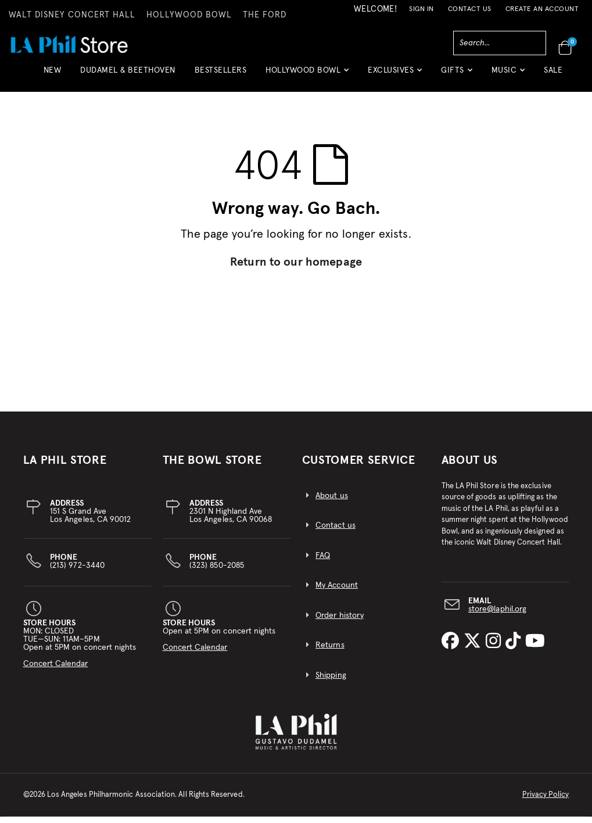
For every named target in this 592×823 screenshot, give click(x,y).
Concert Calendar (55, 670)
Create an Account (542, 9)
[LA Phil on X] (475, 648)
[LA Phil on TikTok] (515, 648)
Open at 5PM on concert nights (219, 641)
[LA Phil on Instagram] (495, 648)
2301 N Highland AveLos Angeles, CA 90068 (230, 518)
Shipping (330, 682)
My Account (336, 592)
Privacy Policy (545, 801)
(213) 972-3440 (77, 568)
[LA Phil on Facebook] (453, 648)
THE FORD (264, 15)
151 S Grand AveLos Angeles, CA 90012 (90, 518)
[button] (307, 75)
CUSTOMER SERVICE (358, 467)
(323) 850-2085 (216, 568)
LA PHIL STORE (65, 467)
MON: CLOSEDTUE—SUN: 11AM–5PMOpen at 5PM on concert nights (80, 649)
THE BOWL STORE (212, 467)
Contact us (335, 532)
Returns (329, 652)
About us (331, 502)
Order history (339, 622)
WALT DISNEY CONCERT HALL (72, 15)
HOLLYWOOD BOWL (189, 15)
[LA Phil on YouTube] (535, 648)
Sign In (421, 9)
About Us (470, 467)
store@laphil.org (497, 615)
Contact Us (469, 9)
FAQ (322, 562)
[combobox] (499, 43)
